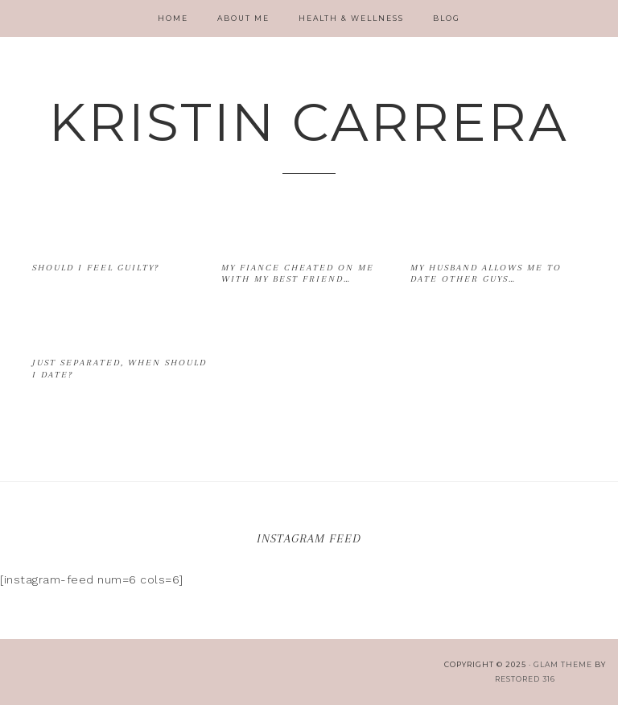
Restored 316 (525, 678)
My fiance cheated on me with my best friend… (297, 273)
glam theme (563, 664)
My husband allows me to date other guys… (486, 273)
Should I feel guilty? (95, 267)
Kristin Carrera (309, 122)
